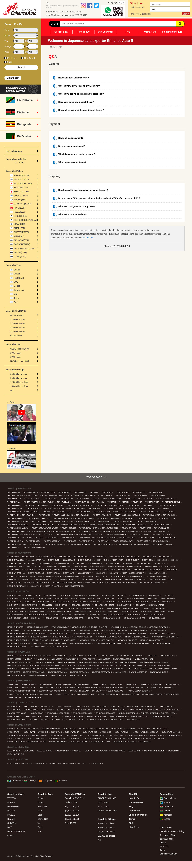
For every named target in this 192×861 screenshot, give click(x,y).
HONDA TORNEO (126, 602)
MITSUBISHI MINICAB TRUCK (81, 643)
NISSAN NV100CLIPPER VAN (161, 579)
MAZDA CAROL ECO (56, 665)
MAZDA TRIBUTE (88, 659)
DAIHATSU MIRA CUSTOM (96, 716)
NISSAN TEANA (140, 570)
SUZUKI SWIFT (29, 732)
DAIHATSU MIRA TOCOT (139, 716)
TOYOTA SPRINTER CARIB (52, 495)
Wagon (17, 274)
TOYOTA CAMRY (32, 495)
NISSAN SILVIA (76, 570)
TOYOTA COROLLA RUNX (162, 544)
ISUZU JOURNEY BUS (16, 754)
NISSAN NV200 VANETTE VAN (19, 566)
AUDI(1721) (19, 228)
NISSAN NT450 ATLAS (113, 579)
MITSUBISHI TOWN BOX (137, 633)
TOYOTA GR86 (145, 528)
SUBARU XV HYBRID (33, 697)
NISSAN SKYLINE (92, 570)
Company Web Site (168, 854)
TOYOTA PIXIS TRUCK (128, 538)
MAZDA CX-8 (125, 665)
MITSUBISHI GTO (71, 630)
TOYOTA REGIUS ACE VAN (123, 541)
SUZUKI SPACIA (110, 738)
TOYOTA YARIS (122, 544)
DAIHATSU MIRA (166, 706)
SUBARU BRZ (56, 688)
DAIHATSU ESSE (116, 706)
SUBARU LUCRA (116, 684)
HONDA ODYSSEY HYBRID (18, 618)
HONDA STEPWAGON (61, 602)
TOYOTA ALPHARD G (57, 521)
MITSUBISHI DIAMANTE (98, 627)
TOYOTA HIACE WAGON (128, 531)
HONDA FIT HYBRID (131, 608)
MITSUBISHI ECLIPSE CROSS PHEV (166, 637)
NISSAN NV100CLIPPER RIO (136, 579)
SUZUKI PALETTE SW (57, 738)
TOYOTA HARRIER (82, 502)
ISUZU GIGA (77, 751)
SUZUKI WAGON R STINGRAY (125, 742)
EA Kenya (30, 781)
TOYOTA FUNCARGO (32, 502)
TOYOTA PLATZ (102, 505)
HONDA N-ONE (80, 615)
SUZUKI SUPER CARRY (37, 742)
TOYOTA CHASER (141, 495)
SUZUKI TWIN (56, 732)
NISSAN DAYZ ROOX (119, 576)
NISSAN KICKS (13, 579)
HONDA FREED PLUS (37, 611)
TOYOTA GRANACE (162, 528)
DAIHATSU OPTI (48, 710)
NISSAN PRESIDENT (116, 566)
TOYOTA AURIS (80, 492)
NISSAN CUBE (54, 560)
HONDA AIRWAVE (51, 595)
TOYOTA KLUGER (152, 502)
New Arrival (29, 58)
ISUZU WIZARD (102, 751)
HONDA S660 (36, 618)
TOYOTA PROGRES (166, 505)
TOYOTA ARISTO (64, 492)
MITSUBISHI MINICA (158, 630)
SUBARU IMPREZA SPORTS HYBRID (21, 691)
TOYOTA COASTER (158, 495)
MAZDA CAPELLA (62, 656)
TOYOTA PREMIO (133, 505)
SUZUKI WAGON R (72, 732)
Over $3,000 (16, 335)
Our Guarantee (105, 31)
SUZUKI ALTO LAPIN (123, 732)
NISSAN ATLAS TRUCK (47, 557)
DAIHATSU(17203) (22, 204)
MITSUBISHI (13, 806)
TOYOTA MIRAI (52, 538)
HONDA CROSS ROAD (36, 608)
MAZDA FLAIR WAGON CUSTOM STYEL (109, 669)
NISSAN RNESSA (14, 570)
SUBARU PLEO (131, 684)
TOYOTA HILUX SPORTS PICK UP (154, 531)
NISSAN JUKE (161, 560)
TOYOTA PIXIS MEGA (87, 538)
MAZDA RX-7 (30, 659)
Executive (11, 58)
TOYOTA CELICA (88, 495)
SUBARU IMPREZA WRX (79, 691)
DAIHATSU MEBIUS (15, 716)
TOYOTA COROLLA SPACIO (160, 508)
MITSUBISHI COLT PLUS (39, 637)
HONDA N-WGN (134, 615)
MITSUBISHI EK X (108, 640)
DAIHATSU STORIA (119, 710)
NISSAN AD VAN (28, 557)
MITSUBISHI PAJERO (82, 633)
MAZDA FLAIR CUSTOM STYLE (58, 669)
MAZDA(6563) (20, 200)
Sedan (17, 270)
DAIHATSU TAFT (58, 720)
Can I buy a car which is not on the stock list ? (81, 94)
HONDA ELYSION (155, 595)
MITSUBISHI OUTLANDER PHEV (137, 643)
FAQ (128, 31)
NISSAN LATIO (69, 573)
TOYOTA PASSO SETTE (146, 518)
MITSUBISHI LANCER (119, 630)
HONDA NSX (153, 598)
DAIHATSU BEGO (173, 710)
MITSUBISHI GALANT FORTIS (151, 640)
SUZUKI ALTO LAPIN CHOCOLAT (146, 732)
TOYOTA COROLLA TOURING (42, 525)
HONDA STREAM (79, 602)
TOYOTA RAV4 (80, 508)
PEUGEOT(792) (21, 240)
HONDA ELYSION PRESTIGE (93, 608)
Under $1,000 (16, 315)
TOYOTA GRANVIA (64, 502)
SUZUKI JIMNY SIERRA (136, 735)
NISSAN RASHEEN (168, 566)
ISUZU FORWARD (62, 751)
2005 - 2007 (15, 357)
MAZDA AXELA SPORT (109, 662)
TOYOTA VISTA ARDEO (16, 518)
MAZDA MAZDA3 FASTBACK (34, 672)
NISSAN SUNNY (124, 570)
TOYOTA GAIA (48, 502)
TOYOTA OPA (72, 505)
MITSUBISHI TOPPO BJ (40, 647)
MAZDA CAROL (78, 656)
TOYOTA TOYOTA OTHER (103, 544)
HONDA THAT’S (94, 618)
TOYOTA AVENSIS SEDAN (123, 521)
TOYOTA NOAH (58, 505)
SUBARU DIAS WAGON (92, 688)
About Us (133, 794)
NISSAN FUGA (117, 560)
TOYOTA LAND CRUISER (63, 515)
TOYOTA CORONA (88, 525)
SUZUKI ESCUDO (86, 729)
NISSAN (11, 802)
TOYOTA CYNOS (116, 499)
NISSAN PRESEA (98, 566)
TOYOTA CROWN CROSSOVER (134, 525)
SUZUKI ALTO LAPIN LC (171, 732)
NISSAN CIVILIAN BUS (16, 560)
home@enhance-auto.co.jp (58, 15)
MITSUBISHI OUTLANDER (60, 633)
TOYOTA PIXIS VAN (147, 538)
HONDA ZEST (167, 602)
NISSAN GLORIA (132, 560)
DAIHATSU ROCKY (64, 710)
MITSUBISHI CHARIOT (60, 627)
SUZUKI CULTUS (69, 729)
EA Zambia (61, 781)
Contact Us (150, 31)
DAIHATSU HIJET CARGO (106, 713)
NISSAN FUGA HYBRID (158, 576)
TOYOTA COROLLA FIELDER (39, 518)
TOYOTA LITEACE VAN (171, 502)
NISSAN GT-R (147, 560)
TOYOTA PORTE (117, 505)
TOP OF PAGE (94, 477)
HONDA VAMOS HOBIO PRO (135, 618)
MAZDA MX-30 (120, 672)
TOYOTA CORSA (50, 499)
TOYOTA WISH (45, 515)
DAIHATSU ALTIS (14, 706)
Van (15, 294)
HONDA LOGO (123, 598)
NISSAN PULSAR (151, 566)
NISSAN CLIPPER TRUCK (17, 576)
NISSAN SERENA (61, 570)
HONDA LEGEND (95, 598)
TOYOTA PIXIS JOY (69, 538)
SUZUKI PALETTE (160, 729)
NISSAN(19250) (21, 179)
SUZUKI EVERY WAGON (97, 735)
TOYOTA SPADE (13, 521)
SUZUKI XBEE (145, 742)
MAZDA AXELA (13, 656)
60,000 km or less (18, 374)
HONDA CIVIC (79, 595)
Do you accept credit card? (71, 146)
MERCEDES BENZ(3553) (26, 220)
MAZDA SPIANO (72, 659)
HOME (52, 47)
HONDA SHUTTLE (52, 618)
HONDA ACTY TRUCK (32, 595)
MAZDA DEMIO (93, 656)
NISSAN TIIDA (171, 570)
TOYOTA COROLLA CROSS (18, 525)
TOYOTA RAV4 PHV (87, 541)
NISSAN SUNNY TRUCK (16, 586)
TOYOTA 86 (42, 521)
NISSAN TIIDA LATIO (53, 586)
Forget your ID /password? (140, 14)
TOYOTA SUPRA (66, 512)
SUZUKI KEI (130, 729)
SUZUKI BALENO (57, 735)
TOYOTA (11, 798)
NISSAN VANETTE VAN (16, 573)
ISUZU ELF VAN (134, 751)
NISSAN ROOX (29, 570)
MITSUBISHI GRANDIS (52, 630)
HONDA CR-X (74, 608)
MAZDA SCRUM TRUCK (16, 675)
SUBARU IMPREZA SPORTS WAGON (53, 691)
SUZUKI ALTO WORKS (38, 735)
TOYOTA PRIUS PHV (15, 541)
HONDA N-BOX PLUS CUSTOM (39, 615)
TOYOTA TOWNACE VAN (102, 515)
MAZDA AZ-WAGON (29, 656)
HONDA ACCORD (14, 595)
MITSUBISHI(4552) (23, 183)
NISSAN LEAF (27, 579)
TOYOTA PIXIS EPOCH (167, 518)
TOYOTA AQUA (128, 518)
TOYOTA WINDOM (29, 515)
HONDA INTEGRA (62, 598)
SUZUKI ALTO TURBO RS (17, 735)
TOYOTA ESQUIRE (69, 528)
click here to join (137, 7)
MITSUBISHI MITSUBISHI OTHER (109, 643)
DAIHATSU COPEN (99, 706)
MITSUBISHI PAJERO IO (162, 643)
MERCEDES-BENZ (16, 831)
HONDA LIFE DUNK (130, 611)
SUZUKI (11, 819)
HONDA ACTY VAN (124, 605)
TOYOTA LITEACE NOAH (139, 534)
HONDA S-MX (30, 602)
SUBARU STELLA (172, 684)
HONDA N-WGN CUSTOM (153, 615)
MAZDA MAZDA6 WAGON (102, 672)
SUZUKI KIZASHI (173, 735)
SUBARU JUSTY (98, 691)
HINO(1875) (19, 208)
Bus (15, 302)
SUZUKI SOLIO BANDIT (92, 738)
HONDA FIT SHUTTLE (29, 605)
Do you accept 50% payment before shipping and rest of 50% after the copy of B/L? (99, 198)
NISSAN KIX (175, 560)
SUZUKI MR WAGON (15, 738)
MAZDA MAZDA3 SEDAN (57, 672)
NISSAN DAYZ (99, 573)
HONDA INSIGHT (29, 598)
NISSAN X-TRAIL (53, 573)
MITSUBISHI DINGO (118, 627)
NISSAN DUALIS (69, 560)
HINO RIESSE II (97, 763)
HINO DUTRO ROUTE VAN (45, 763)
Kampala (166, 815)
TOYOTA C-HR (28, 521)
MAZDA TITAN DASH (59, 675)
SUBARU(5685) (21, 196)
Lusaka (165, 819)
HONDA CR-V (12, 605)
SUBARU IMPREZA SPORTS (162, 688)
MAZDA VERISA (104, 659)
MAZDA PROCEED (14, 659)
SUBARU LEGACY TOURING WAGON (21, 694)
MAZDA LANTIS (123, 656)
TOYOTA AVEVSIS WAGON (146, 521)
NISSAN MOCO (129, 563)
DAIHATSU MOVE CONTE (17, 720)
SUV (16, 282)
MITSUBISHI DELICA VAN (17, 637)
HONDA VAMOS (142, 602)
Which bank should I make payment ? (76, 154)
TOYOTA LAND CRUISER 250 (34, 547)
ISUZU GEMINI (173, 751)
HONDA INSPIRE (45, 598)
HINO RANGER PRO (66, 763)
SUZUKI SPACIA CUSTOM (130, 738)
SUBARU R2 (158, 684)
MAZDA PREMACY (168, 656)
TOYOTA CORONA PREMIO (108, 525)
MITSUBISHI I (85, 630)
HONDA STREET (95, 602)
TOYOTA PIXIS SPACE (107, 538)
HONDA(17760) (21, 187)
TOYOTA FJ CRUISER (110, 528)
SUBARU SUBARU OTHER (152, 694)
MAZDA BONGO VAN (37, 665)
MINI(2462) (19, 236)
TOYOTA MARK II (14, 505)
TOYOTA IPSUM (98, 502)
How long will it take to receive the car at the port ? (83, 190)
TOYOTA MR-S (43, 505)
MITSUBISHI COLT (79, 627)
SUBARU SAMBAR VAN (130, 694)
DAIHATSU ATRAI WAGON (17, 713)
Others (10, 835)
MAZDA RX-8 (43, 659)
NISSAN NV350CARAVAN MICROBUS (67, 583)
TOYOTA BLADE (123, 492)
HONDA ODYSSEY (168, 598)
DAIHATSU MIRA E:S (155, 710)
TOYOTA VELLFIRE (120, 512)
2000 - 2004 (15, 353)
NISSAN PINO (65, 566)
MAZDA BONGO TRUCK (16, 665)
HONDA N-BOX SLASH (62, 615)
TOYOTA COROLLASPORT (67, 525)
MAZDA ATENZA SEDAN (122, 659)
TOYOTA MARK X (83, 515)
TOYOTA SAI (108, 508)
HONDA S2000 (44, 602)
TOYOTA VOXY (13, 515)
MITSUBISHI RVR (100, 633)
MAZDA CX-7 (112, 665)
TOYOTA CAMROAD (15, 495)
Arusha (165, 802)
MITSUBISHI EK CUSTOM (17, 640)
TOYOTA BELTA (108, 492)
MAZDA (11, 815)
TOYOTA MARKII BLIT (35, 538)
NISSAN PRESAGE (81, 566)
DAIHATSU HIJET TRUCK (128, 713)
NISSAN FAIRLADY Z (138, 576)
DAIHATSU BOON (47, 706)
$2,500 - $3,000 (17, 331)
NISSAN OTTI (39, 566)
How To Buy (135, 798)
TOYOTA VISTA (155, 512)
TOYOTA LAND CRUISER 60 (67, 534)
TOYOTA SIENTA (122, 508)
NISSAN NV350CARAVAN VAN (96, 583)
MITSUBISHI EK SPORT (89, 640)
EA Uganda (45, 781)
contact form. (89, 237)
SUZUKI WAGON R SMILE (101, 742)
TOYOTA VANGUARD (102, 512)
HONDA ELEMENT (138, 595)
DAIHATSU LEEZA (168, 713)
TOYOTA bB (94, 492)
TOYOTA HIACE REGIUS (87, 531)
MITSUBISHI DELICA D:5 (83, 637)
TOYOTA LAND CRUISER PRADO (127, 515)
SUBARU (11, 823)
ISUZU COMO (29, 751)
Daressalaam (168, 798)
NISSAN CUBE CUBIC (53, 576)
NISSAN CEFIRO (149, 557)
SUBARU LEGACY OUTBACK (138, 691)
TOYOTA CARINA (72, 495)
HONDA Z (155, 602)
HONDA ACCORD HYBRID (81, 605)
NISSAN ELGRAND (85, 560)
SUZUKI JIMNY (117, 729)
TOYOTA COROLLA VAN (62, 518)
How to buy (84, 31)
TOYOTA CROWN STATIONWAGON (45, 528)
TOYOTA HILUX (169, 515)
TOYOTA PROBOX (33, 541)
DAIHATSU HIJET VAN (149, 713)
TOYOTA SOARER (139, 508)
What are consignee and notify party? (76, 206)
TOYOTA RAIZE (70, 541)
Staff (131, 823)
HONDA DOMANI (108, 595)
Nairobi (165, 810)
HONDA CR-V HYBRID (57, 608)
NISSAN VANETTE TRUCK (74, 586)
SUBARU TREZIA (29, 688)
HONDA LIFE (110, 598)
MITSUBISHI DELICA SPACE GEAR (109, 637)
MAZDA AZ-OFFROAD (128, 662)
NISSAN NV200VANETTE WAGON (38, 583)
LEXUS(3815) (20, 216)
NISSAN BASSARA (81, 557)
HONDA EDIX (123, 595)
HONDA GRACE (61, 605)
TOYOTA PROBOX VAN (53, 541)
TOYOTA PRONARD (15, 508)
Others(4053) (20, 256)
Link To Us (134, 827)
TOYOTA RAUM (65, 508)
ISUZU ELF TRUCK (44, 751)
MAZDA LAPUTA (138, 656)
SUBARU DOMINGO (29, 684)
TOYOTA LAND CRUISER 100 (42, 534)
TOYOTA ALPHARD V (101, 521)
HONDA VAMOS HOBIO (112, 618)
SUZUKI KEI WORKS (156, 735)
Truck (16, 298)
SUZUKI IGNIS (106, 732)
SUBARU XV (43, 688)
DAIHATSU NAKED (31, 710)
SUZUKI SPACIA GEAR (16, 742)
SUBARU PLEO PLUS (64, 694)
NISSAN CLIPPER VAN (36, 560)
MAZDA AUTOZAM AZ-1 (67, 662)
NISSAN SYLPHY (84, 573)
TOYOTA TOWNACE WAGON (79, 544)
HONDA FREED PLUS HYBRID (60, 611)
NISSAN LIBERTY (80, 563)
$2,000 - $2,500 (17, 327)
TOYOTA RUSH (94, 508)
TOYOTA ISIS (124, 502)
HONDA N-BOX (146, 611)
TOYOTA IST (138, 502)
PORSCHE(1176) (22, 244)
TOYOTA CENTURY (123, 495)
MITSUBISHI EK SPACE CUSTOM (64, 640)
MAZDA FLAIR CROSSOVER (32, 669)
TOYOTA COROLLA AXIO (84, 518)
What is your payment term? (72, 162)
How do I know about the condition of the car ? (81, 110)
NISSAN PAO (52, 566)
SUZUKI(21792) (21, 191)
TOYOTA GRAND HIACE (16, 531)
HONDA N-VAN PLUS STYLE (114, 615)
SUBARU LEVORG (46, 694)
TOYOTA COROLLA (33, 499)
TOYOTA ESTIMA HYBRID (89, 528)
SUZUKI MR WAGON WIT (36, 738)
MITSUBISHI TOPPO (117, 633)
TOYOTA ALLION (13, 492)
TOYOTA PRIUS (149, 505)
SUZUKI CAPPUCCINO (30, 729)
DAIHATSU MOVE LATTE (39, 720)
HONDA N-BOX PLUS (15, 615)
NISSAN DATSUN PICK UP (75, 576)
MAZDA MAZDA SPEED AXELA (167, 669)
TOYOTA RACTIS (49, 508)
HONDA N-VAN (95, 615)
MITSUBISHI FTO (14, 630)
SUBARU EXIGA (46, 684)
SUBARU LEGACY (99, 684)
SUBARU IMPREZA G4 (139, 688)
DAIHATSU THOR (117, 720)
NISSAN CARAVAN (117, 557)
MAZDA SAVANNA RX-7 (159, 672)
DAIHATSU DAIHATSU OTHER (58, 713)
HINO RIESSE (82, 763)
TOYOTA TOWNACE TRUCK (54, 544)
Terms (132, 819)
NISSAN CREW (36, 576)
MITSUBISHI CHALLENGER (38, 627)
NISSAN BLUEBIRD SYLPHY (133, 573)
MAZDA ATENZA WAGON (45, 662)
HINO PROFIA (26, 763)
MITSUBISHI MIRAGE (39, 633)
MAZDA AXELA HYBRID (88, 662)
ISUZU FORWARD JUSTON (154, 751)
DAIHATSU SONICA (101, 710)
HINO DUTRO (12, 763)
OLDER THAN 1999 (19, 349)
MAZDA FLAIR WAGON (82, 669)
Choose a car (61, 31)
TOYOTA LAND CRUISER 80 (116, 534)
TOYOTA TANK (35, 544)
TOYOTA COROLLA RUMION (108, 518)
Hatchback (19, 278)
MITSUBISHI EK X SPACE (128, 640)
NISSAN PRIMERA (134, 566)
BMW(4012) (19, 224)
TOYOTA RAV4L (104, 541)
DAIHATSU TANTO (137, 710)
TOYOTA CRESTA (66, 499)
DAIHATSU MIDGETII (34, 716)
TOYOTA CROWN (83, 499)
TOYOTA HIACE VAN (108, 531)
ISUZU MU (89, 751)
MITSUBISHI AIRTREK (16, 627)
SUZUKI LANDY (144, 729)
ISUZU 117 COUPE (118, 751)
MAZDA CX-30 (85, 665)
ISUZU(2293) (20, 212)
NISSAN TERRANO (156, 570)
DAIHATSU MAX (132, 706)
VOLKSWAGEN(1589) (24, 248)
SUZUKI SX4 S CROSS (79, 742)
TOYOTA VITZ (169, 512)
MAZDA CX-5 (99, 665)
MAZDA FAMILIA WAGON (160, 665)
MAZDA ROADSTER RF (138, 672)
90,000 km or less (18, 378)
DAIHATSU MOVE (14, 710)
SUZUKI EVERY (102, 729)
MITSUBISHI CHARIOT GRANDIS (162, 633)
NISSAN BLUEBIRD (99, 557)
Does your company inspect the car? (76, 102)
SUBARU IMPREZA (82, 684)
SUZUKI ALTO (12, 729)
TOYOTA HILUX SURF (151, 515)
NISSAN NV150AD (14, 583)
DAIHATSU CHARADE (65, 706)
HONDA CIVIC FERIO (156, 605)
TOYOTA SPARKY (14, 512)
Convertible (19, 290)
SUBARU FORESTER (63, 684)
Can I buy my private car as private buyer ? (79, 86)
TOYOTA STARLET (50, 512)
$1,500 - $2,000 (17, 323)
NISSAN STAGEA (108, 570)
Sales (9, 62)
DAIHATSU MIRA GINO (118, 716)
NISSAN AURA (113, 573)
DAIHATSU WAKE (133, 720)
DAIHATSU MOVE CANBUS (162, 716)
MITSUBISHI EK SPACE (39, 640)
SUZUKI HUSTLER (117, 735)
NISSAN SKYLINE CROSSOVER (152, 583)
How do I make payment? (70, 138)
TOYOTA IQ (112, 502)
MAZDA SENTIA (57, 659)
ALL (12, 390)
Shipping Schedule (172, 31)
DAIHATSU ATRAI (30, 706)
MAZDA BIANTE (46, 656)
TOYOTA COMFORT (15, 499)
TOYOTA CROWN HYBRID (160, 525)
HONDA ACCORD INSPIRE (104, 605)
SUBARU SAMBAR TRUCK (108, 694)
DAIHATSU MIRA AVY (53, 716)
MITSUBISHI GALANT (32, 630)
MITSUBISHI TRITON (60, 647)
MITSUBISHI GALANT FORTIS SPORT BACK (24, 643)
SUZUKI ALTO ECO (90, 732)
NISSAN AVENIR (65, 557)
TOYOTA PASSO (86, 505)
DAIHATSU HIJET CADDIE (83, 713)
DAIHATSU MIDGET (149, 706)
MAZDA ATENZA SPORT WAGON (20, 662)
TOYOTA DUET (149, 499)
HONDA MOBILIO (138, 598)
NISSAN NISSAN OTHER (64, 579)
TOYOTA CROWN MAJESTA (18, 528)
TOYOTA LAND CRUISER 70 (92, 534)
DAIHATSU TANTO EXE (77, 720)
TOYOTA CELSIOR (105, 495)
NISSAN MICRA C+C (44, 579)
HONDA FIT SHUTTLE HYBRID (153, 608)
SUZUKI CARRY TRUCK (51, 729)
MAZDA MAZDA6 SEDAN (80, 672)
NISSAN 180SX (13, 557)
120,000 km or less (19, 382)
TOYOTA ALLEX (13, 547)
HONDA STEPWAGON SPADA (73, 618)
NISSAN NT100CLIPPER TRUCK (89, 579)
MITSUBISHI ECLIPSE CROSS (137, 637)
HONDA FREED (13, 598)
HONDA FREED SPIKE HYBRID (108, 611)
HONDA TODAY (111, 602)
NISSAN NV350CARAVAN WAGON (124, 583)
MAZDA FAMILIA (107, 656)
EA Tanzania (14, 781)
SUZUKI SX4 (43, 732)
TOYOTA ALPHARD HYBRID (79, 521)
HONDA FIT (169, 595)
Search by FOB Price (74, 798)
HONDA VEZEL (47, 605)
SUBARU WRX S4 (173, 694)
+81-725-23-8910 (79, 15)
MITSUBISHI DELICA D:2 (61, 637)
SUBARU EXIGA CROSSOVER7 (116, 688)
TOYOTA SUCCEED (160, 541)
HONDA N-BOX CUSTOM (165, 611)
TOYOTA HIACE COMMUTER (64, 531)
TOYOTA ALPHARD (30, 492)
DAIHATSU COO (83, 706)
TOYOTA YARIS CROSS (140, 544)
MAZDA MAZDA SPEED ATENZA (140, 669)
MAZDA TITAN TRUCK (78, 675)
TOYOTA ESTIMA (14, 502)
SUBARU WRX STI (14, 697)
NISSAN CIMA (164, 557)
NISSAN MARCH (96, 563)
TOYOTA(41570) (21, 175)
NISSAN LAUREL (46, 563)
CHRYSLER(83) (21, 232)
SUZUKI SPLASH (14, 732)
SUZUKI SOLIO (74, 738)
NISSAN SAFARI (44, 570)
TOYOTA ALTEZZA (48, 492)
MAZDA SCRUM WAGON (38, 675)
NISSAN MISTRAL (113, 563)
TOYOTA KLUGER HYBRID (17, 534)
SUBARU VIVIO (13, 688)
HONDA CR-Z (93, 595)
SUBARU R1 (145, 684)
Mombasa (166, 806)
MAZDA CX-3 (72, 665)
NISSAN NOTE (160, 563)
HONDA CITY (140, 605)
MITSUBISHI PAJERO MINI (17, 647)
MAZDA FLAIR (12, 669)
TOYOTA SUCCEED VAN (16, 544)
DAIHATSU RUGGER (83, 710)
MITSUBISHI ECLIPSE (137, 627)
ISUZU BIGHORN (14, 751)
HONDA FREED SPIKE (84, 611)
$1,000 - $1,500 (17, 319)
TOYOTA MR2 (29, 505)
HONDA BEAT (65, 595)
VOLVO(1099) (20, 252)
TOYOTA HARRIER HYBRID (39, 531)
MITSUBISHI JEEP (101, 630)
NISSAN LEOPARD (63, 563)
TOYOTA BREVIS (139, 492)
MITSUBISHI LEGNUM (139, 630)
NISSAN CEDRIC (133, 557)
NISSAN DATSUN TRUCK (98, 576)
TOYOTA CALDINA (155, 492)
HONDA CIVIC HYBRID (16, 608)
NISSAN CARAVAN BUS (156, 573)
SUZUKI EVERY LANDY (76, 735)
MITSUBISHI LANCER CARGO (55, 643)
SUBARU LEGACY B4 (116, 691)
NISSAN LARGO (30, 563)
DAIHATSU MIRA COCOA (73, 716)
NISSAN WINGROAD (36, 573)
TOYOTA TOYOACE (83, 512)
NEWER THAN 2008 (19, 361)
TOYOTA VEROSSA (138, 512)
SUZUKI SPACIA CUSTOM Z (154, 738)
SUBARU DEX (12, 684)
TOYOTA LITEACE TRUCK (162, 534)
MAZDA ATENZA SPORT (144, 659)
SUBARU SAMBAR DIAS (85, 694)
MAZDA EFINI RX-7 (140, 665)
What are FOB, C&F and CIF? (72, 214)
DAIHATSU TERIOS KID (98, 720)
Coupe (17, 286)
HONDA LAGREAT (78, 598)
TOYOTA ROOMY (143, 541)
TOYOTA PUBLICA (33, 508)
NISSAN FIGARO (102, 560)
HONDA (11, 810)
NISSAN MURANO (145, 563)
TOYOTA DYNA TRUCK (167, 499)
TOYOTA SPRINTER (32, 512)
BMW (9, 827)
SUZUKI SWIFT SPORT (58, 742)
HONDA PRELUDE (14, 602)
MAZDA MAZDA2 (14, 672)
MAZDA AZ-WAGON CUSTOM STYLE (154, 662)
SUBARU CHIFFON (72, 688)
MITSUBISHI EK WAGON (158, 627)
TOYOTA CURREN (100, 499)
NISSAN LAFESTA (14, 563)
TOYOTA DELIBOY (133, 499)
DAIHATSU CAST (37, 713)
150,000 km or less (19, 386)
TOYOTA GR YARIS (129, 528)
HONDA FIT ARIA (113, 608)
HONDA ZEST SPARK (157, 618)
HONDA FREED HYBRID (16, 611)
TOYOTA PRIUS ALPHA (166, 538)
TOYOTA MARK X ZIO (15, 538)
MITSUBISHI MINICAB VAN (17, 633)
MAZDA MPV (153, 656)
